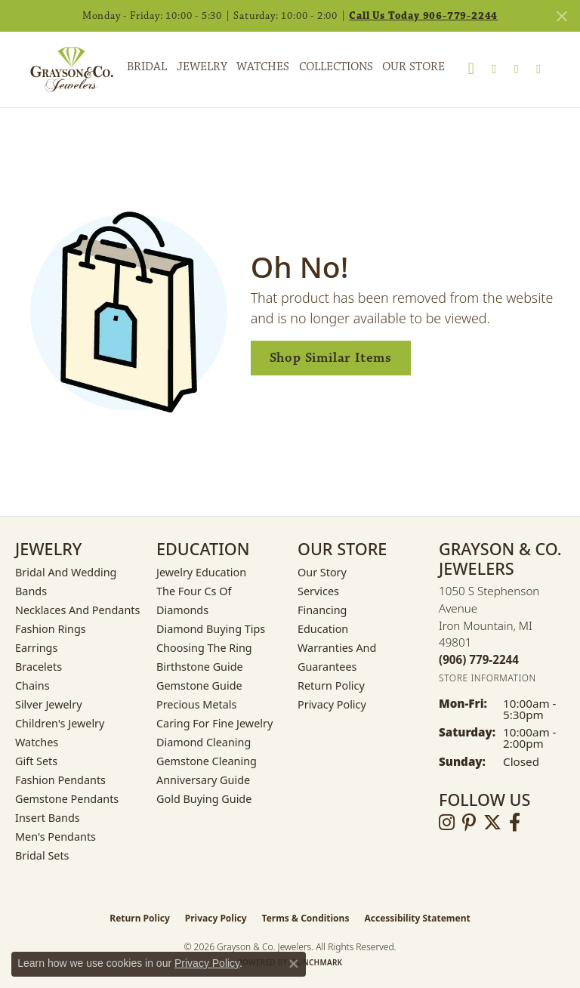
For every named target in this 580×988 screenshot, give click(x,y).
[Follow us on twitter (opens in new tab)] (492, 823)
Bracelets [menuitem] (38, 666)
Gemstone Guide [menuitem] (199, 685)
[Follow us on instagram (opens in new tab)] (447, 823)
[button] (471, 69)
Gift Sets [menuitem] (36, 761)
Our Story (322, 572)
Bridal (147, 67)
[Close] (561, 16)
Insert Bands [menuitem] (47, 817)
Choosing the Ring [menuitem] (204, 648)
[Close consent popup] (293, 963)
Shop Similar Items (331, 357)
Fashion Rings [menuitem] (50, 629)
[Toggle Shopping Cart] (538, 69)
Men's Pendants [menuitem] (55, 836)
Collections (336, 67)
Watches (262, 67)
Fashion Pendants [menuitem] (60, 780)
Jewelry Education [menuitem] (201, 572)
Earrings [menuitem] (36, 648)
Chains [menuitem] (32, 685)
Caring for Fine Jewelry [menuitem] (214, 723)
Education (323, 629)
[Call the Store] (479, 659)
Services (318, 591)
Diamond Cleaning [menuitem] (203, 742)
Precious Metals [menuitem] (196, 704)
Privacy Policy (332, 704)
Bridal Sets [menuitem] (42, 855)
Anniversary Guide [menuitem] (203, 780)
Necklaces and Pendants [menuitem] (77, 610)
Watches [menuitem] (36, 742)
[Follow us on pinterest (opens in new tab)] (469, 823)
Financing (322, 610)
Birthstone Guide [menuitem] (199, 666)
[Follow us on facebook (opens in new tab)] (514, 823)
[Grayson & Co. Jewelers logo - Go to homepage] (60, 69)
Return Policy (331, 685)
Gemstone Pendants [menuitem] (67, 799)
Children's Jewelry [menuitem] (59, 723)
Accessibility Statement (417, 918)
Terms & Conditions (306, 918)
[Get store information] (487, 678)
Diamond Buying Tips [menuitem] (210, 629)
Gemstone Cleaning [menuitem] (206, 761)
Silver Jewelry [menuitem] (48, 704)
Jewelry (202, 67)
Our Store (413, 67)
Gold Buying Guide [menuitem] (203, 799)
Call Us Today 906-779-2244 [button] (423, 16)
